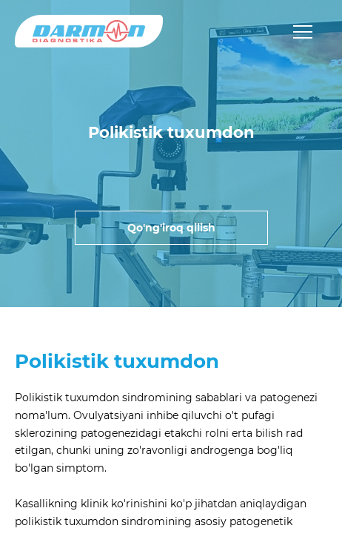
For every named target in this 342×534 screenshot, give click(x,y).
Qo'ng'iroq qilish (171, 227)
